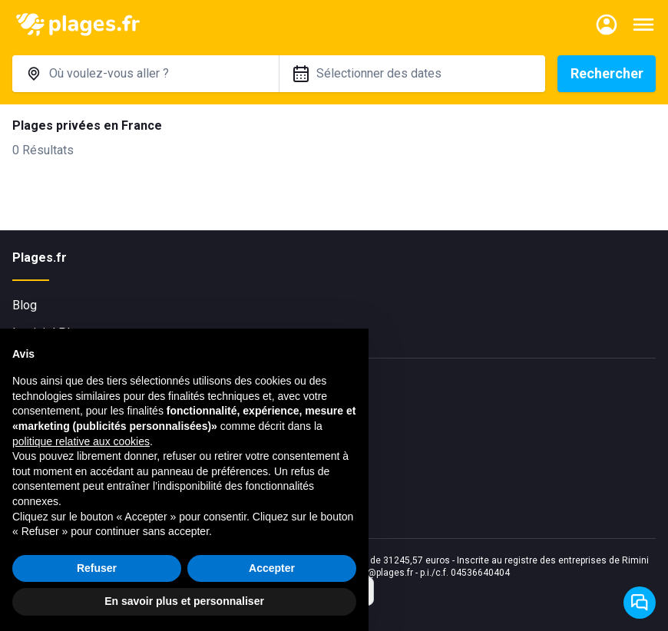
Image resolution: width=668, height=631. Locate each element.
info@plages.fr (382, 572)
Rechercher (606, 73)
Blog (24, 305)
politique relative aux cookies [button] (81, 441)
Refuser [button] (97, 568)
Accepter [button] (272, 568)
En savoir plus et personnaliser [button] (184, 601)
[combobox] (145, 73)
